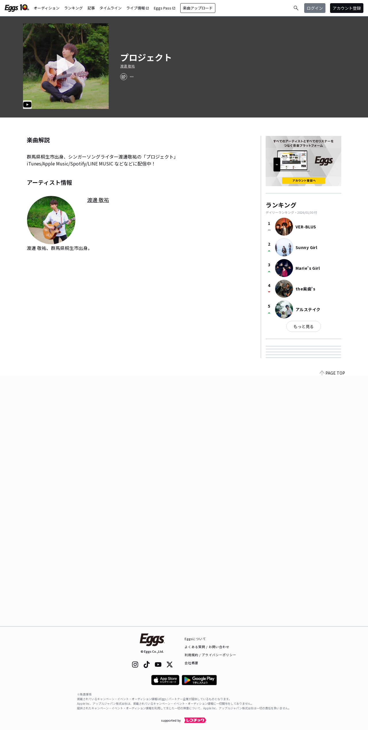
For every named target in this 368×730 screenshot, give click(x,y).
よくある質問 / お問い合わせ (207, 646)
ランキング (73, 8)
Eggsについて (195, 638)
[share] (123, 76)
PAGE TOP (332, 623)
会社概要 (191, 662)
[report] (131, 76)
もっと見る (304, 326)
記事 (91, 8)
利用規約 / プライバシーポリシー (211, 654)
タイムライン (110, 8)
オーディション (47, 8)
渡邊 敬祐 (127, 66)
